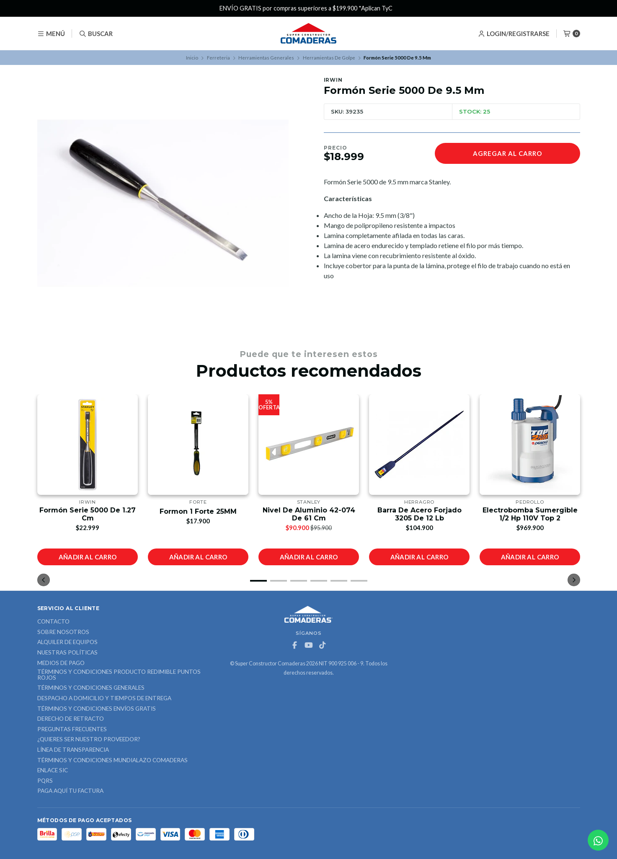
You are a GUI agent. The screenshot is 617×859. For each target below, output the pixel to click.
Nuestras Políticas (67, 653)
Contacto (53, 622)
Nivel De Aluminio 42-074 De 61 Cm (308, 514)
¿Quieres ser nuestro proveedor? (88, 740)
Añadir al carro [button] (87, 557)
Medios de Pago (61, 663)
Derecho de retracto (70, 719)
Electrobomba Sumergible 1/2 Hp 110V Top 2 (529, 514)
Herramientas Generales (266, 57)
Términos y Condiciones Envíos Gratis (96, 709)
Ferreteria (218, 57)
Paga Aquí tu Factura (70, 791)
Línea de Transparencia (73, 750)
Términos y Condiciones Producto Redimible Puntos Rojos (119, 674)
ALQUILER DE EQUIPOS (67, 642)
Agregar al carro (507, 153)
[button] (258, 581)
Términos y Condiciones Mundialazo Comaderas (112, 760)
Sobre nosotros (63, 632)
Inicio (192, 57)
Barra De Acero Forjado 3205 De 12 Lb (419, 514)
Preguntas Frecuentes (72, 729)
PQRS (45, 781)
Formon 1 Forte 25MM (198, 511)
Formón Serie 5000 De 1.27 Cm (87, 514)
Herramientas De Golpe (329, 57)
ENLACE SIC (52, 771)
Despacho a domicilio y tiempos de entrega (104, 698)
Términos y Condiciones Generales (91, 688)
